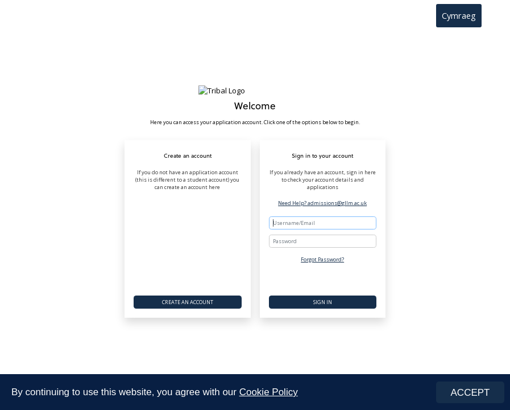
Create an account (187, 302)
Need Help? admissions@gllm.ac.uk (322, 203)
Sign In (322, 302)
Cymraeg (459, 15)
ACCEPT (470, 392)
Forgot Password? (322, 259)
